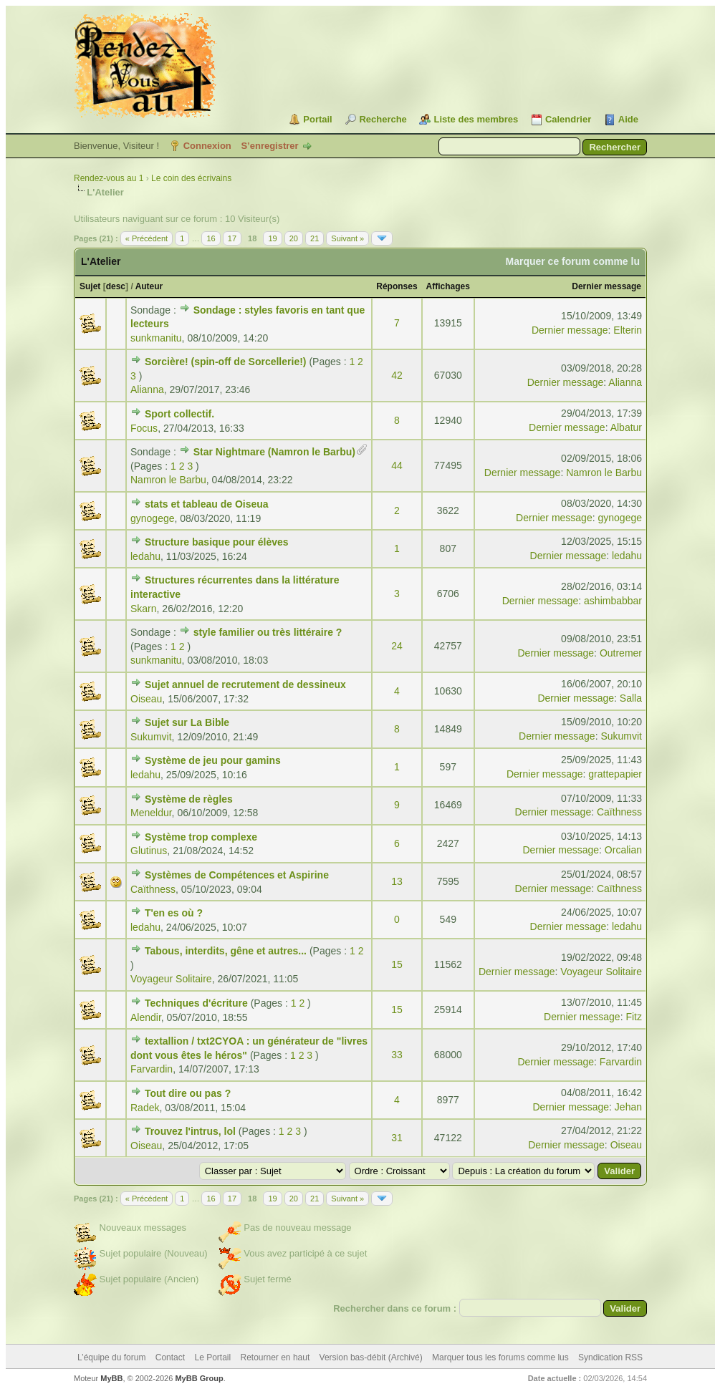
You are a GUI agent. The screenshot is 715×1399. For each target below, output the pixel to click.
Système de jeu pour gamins (213, 760)
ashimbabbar (613, 600)
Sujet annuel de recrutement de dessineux (245, 684)
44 (397, 465)
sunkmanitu (156, 338)
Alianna (147, 389)
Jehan (628, 1107)
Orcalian (623, 850)
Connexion (207, 145)
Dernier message (606, 286)
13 (397, 881)
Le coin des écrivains (191, 178)
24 (397, 646)
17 (232, 238)
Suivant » (347, 238)
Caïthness (619, 812)
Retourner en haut (275, 1357)
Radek (144, 1107)
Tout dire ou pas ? (188, 1093)
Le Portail (212, 1357)
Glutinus (148, 850)
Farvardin (151, 1069)
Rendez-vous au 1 (108, 178)
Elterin (627, 330)
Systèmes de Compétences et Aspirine (237, 875)
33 (397, 1054)
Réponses (396, 286)
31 (397, 1137)
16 (210, 238)
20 (293, 238)
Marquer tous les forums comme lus (500, 1357)
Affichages (448, 286)
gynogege (152, 518)
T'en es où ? (174, 913)
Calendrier (568, 119)
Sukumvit (151, 736)
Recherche (382, 119)
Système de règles (189, 799)
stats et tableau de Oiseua (207, 504)
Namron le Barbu (168, 479)
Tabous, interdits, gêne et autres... (226, 951)
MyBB (111, 1378)
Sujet (90, 286)
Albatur (626, 427)
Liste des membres (475, 119)
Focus (144, 428)
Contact (170, 1357)
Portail (317, 119)
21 (314, 238)
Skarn (143, 608)
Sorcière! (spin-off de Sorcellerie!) (226, 361)
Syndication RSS (610, 1357)
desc (115, 286)
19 (272, 238)
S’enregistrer (269, 145)
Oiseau (146, 699)
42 (397, 375)
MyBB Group (199, 1378)
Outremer (621, 653)
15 (397, 964)
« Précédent (146, 238)
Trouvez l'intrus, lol (190, 1131)
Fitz (633, 1016)
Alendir (145, 1017)
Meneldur (151, 812)
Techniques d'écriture (196, 1003)
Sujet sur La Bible (187, 722)
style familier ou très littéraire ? (267, 632)
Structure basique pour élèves (217, 542)
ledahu (145, 556)
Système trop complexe (201, 837)
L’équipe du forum (111, 1357)
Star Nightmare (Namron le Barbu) (274, 452)
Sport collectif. (179, 414)
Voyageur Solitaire (171, 978)
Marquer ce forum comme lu (573, 261)
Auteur (149, 286)
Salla (631, 698)
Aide (628, 119)
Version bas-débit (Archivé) (371, 1357)
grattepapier (615, 774)
